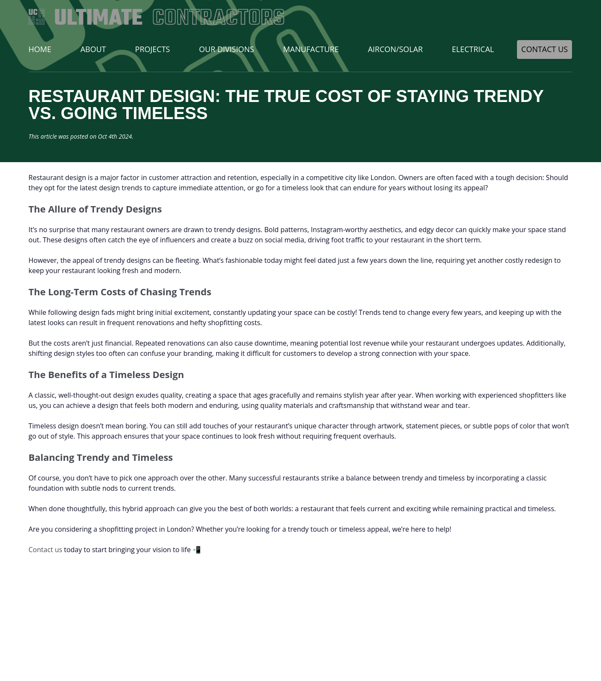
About (93, 49)
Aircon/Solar (395, 49)
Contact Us (544, 49)
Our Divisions (226, 49)
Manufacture (311, 49)
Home (40, 49)
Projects (152, 49)
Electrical (473, 49)
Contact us (45, 549)
